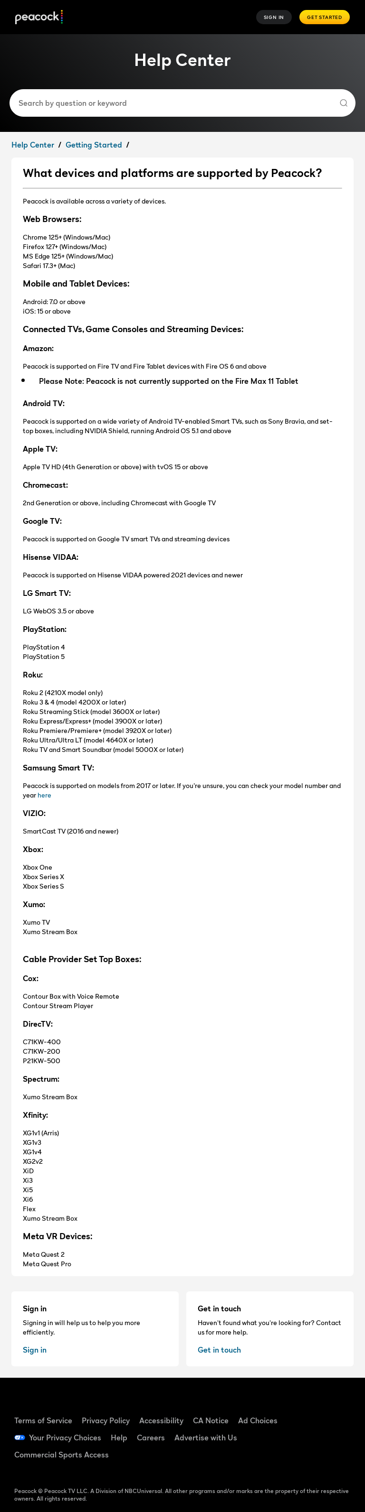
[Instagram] (334, 1436)
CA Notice (211, 1420)
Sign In (274, 17)
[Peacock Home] (39, 17)
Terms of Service (43, 1420)
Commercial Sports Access (61, 1454)
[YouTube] (309, 1436)
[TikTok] (334, 1409)
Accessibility (161, 1420)
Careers (151, 1437)
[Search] (343, 103)
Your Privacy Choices (65, 1437)
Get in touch (219, 1349)
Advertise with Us (205, 1437)
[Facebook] (309, 1409)
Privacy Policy (106, 1420)
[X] (309, 1463)
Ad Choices (258, 1420)
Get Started (324, 17)
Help (119, 1437)
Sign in (35, 1349)
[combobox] (179, 103)
